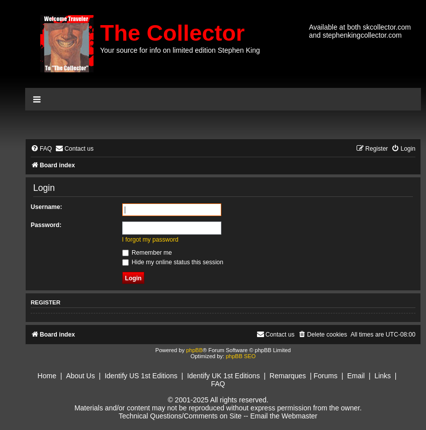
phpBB (194, 350)
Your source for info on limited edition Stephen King (180, 50)
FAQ (218, 384)
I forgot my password (150, 239)
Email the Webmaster (283, 416)
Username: (46, 206)
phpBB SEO (240, 356)
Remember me (147, 252)
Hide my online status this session (173, 262)
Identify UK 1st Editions (223, 376)
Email (356, 376)
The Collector (172, 33)
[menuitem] (41, 149)
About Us (80, 376)
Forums (325, 376)
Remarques (288, 376)
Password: (46, 225)
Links (382, 376)
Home (47, 376)
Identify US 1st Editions (141, 376)
